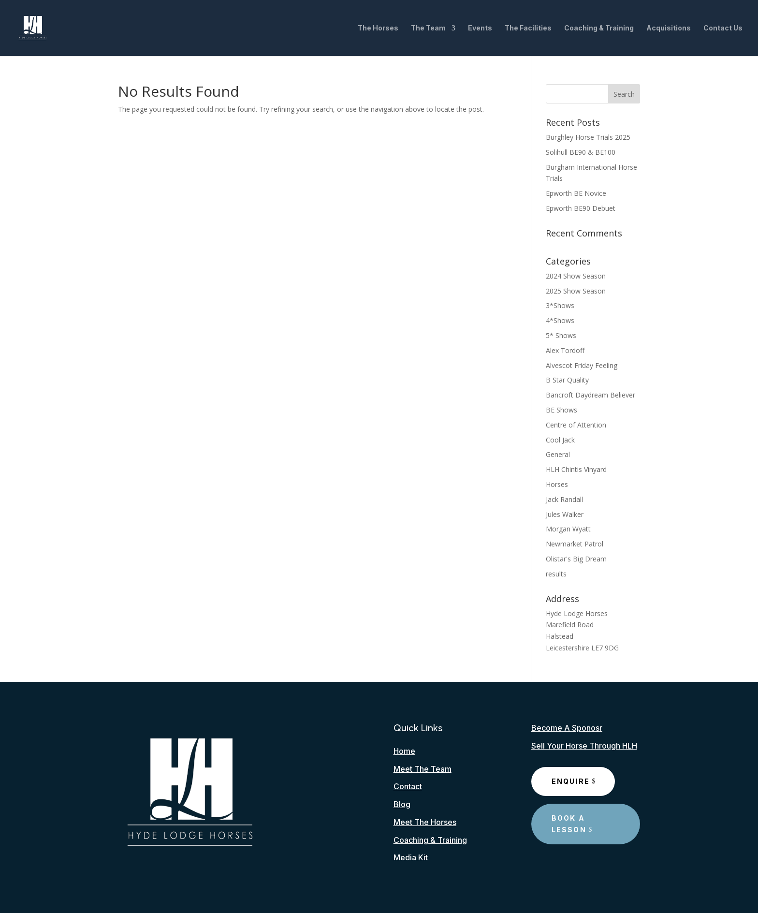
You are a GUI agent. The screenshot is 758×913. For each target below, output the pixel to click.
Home (404, 751)
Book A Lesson (569, 824)
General (558, 454)
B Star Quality (567, 379)
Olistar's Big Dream (576, 558)
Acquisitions (668, 28)
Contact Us (723, 28)
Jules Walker (564, 514)
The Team (428, 28)
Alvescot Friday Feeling (581, 365)
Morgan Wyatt (568, 528)
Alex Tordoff (565, 350)
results (556, 573)
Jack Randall (564, 499)
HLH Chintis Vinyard (576, 469)
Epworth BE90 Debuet (580, 208)
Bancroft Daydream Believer (590, 394)
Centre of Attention (576, 424)
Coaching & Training (599, 28)
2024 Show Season (576, 275)
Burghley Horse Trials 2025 (588, 137)
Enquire (571, 781)
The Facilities (528, 28)
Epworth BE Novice (576, 193)
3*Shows (560, 305)
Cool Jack (560, 439)
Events (480, 28)
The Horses (378, 28)
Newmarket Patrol (574, 543)
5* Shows (561, 335)
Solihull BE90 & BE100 (580, 152)
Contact (408, 786)
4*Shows (560, 320)
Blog (402, 804)
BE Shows (561, 409)
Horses (557, 484)
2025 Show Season (576, 290)
